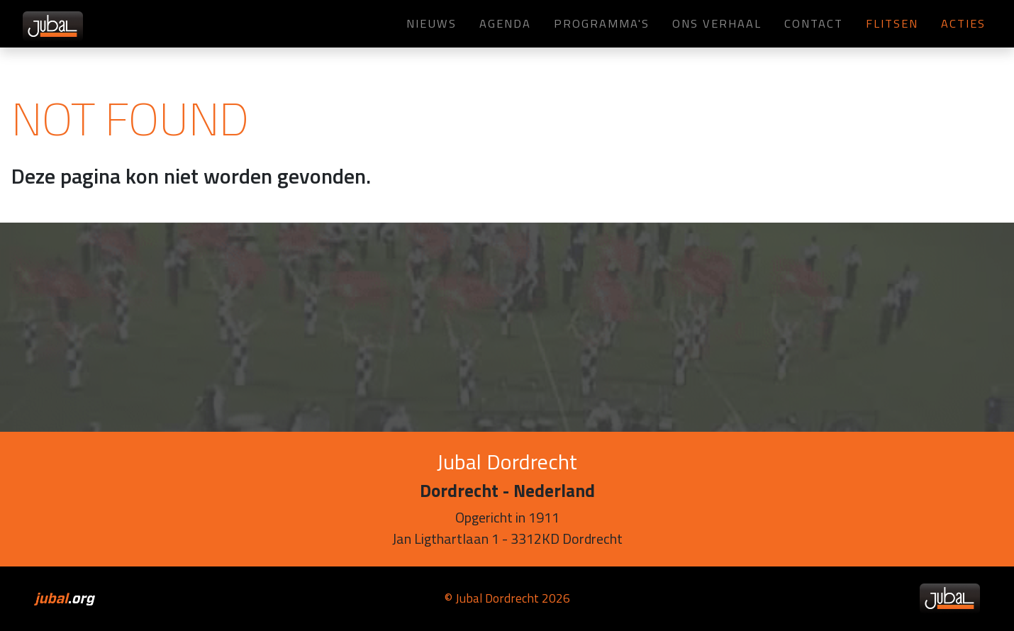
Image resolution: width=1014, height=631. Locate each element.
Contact (813, 23)
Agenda (505, 23)
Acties (963, 23)
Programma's (602, 23)
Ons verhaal (717, 23)
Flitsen (892, 23)
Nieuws (431, 23)
